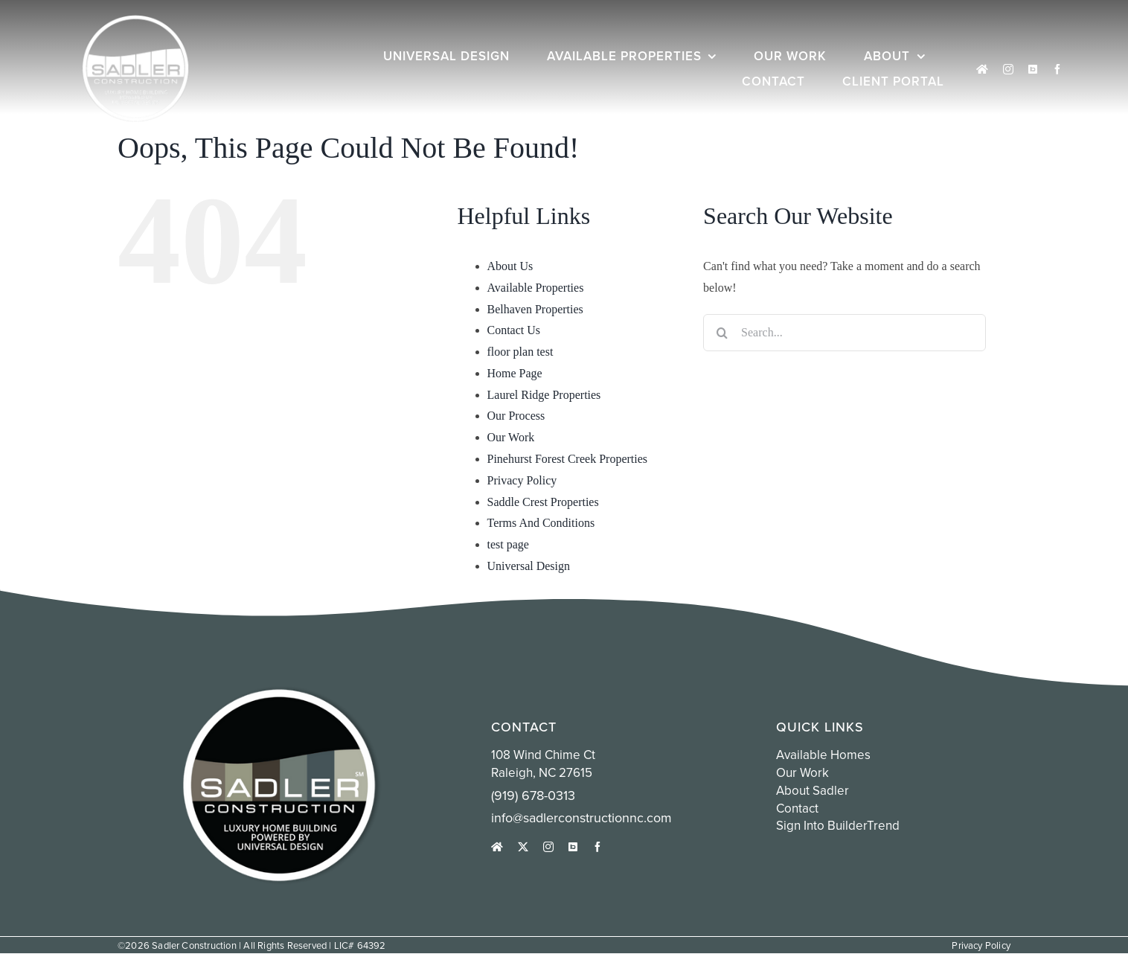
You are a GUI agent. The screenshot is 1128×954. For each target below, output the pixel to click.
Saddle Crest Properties (543, 502)
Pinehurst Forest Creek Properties (567, 458)
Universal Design (529, 566)
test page (508, 544)
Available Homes (823, 754)
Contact (797, 808)
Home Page (514, 373)
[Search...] (844, 332)
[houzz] (982, 69)
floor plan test (520, 351)
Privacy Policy (522, 480)
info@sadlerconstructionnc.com (581, 817)
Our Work (511, 437)
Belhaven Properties (535, 309)
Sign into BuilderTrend (838, 825)
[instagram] (1008, 69)
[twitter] (523, 847)
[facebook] (1057, 69)
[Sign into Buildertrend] (1032, 69)
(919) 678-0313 (533, 795)
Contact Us (514, 330)
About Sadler (812, 790)
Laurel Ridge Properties (544, 394)
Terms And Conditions (541, 522)
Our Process (516, 415)
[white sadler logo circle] (135, 20)
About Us (510, 266)
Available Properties (535, 287)
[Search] (721, 332)
